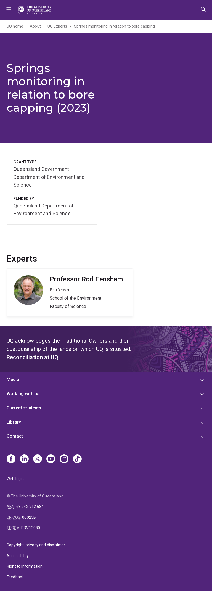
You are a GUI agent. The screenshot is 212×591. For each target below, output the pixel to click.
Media (13, 379)
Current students (24, 408)
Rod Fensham (70, 293)
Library (14, 422)
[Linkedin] (24, 459)
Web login (15, 478)
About (35, 26)
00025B (29, 517)
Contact (15, 436)
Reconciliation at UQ (32, 357)
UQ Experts (57, 26)
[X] (37, 459)
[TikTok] (77, 459)
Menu (9, 10)
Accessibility (18, 555)
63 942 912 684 (30, 506)
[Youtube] (50, 459)
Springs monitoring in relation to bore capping (114, 26)
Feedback (15, 577)
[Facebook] (11, 459)
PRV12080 (30, 528)
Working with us (23, 393)
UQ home (15, 26)
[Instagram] (64, 459)
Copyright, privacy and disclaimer (36, 545)
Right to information (25, 566)
